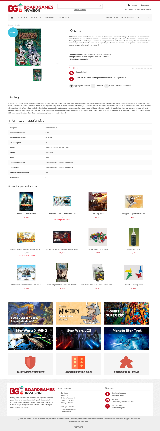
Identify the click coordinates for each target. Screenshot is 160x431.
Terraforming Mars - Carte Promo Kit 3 (62, 214)
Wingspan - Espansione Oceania (134, 214)
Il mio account (128, 10)
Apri (86, 421)
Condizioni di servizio (68, 400)
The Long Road (98, 214)
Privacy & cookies (67, 403)
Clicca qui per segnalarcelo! (101, 78)
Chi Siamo (64, 393)
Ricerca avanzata (80, 10)
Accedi (148, 10)
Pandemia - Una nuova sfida (26, 214)
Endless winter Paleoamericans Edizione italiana (27, 285)
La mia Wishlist (139, 10)
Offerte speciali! (66, 412)
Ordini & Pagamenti (68, 398)
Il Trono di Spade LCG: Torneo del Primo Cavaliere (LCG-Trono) (69, 285)
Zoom (56, 64)
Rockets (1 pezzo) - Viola (134, 285)
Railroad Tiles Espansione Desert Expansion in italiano (29, 249)
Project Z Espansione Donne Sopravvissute (62, 249)
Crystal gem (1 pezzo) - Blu (98, 249)
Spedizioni (64, 395)
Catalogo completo (67, 407)
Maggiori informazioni (132, 419)
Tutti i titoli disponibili (68, 409)
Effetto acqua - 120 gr (134, 249)
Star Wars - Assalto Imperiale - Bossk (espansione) (99, 285)
